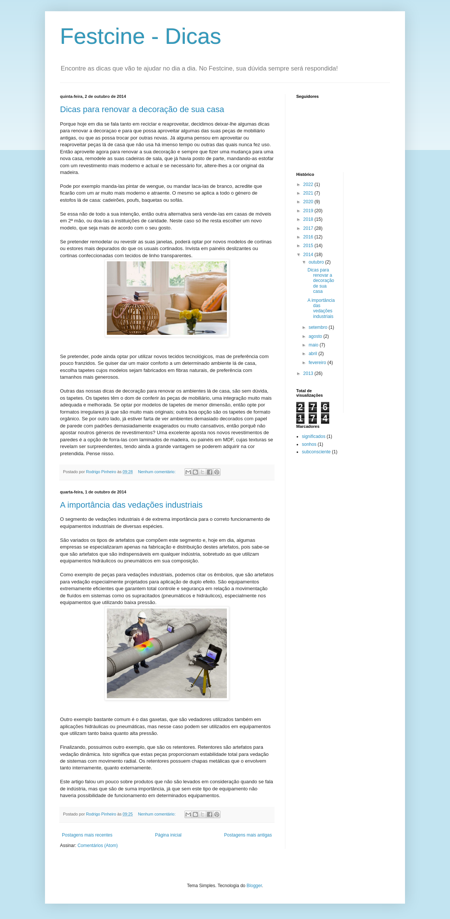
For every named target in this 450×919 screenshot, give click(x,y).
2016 (309, 237)
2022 (309, 184)
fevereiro (318, 362)
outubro (317, 262)
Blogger (254, 885)
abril (313, 353)
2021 (309, 193)
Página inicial (168, 835)
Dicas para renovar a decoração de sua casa (142, 109)
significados (314, 436)
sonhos (309, 444)
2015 (309, 245)
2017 (309, 228)
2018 (309, 219)
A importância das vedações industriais (131, 505)
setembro (318, 327)
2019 (309, 210)
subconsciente (316, 451)
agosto (316, 336)
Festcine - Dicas (140, 36)
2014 (309, 254)
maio (314, 345)
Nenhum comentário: (157, 471)
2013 (309, 373)
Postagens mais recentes (87, 835)
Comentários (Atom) (98, 845)
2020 (309, 201)
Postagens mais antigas (248, 835)
